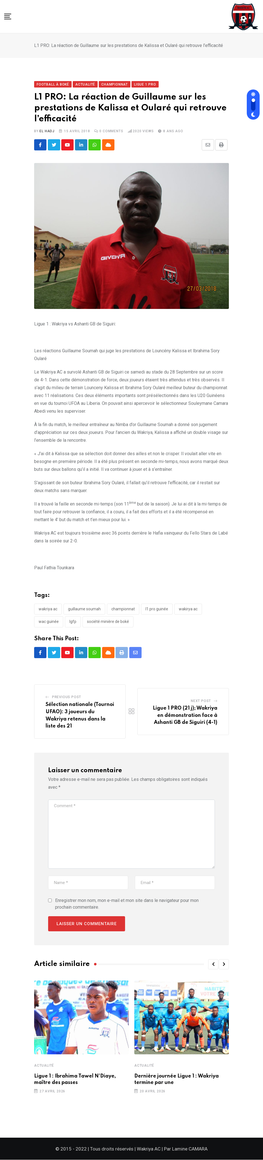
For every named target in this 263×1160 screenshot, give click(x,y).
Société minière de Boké (108, 622)
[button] (213, 965)
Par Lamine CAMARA (186, 1149)
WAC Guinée (49, 622)
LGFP (72, 622)
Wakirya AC (188, 609)
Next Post (201, 701)
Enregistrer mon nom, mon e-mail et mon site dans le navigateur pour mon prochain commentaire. (127, 904)
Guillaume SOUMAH (84, 609)
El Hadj (47, 131)
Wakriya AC (48, 609)
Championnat (123, 609)
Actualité (44, 1066)
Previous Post (66, 697)
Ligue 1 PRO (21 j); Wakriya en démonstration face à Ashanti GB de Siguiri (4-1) (185, 715)
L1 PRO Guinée (156, 609)
